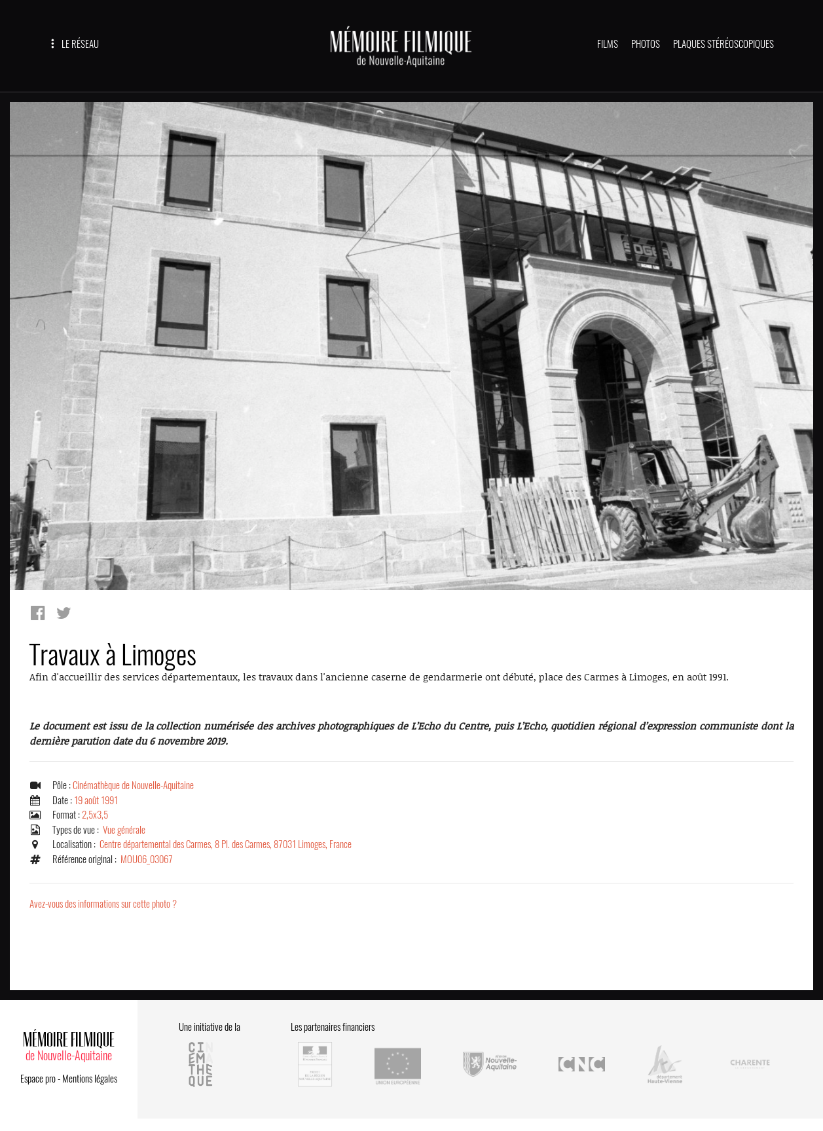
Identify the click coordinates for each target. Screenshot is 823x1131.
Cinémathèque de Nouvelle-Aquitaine (133, 785)
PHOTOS (645, 43)
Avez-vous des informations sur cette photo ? (103, 903)
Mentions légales (89, 1078)
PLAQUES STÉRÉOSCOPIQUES (723, 43)
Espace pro (38, 1078)
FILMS (607, 43)
